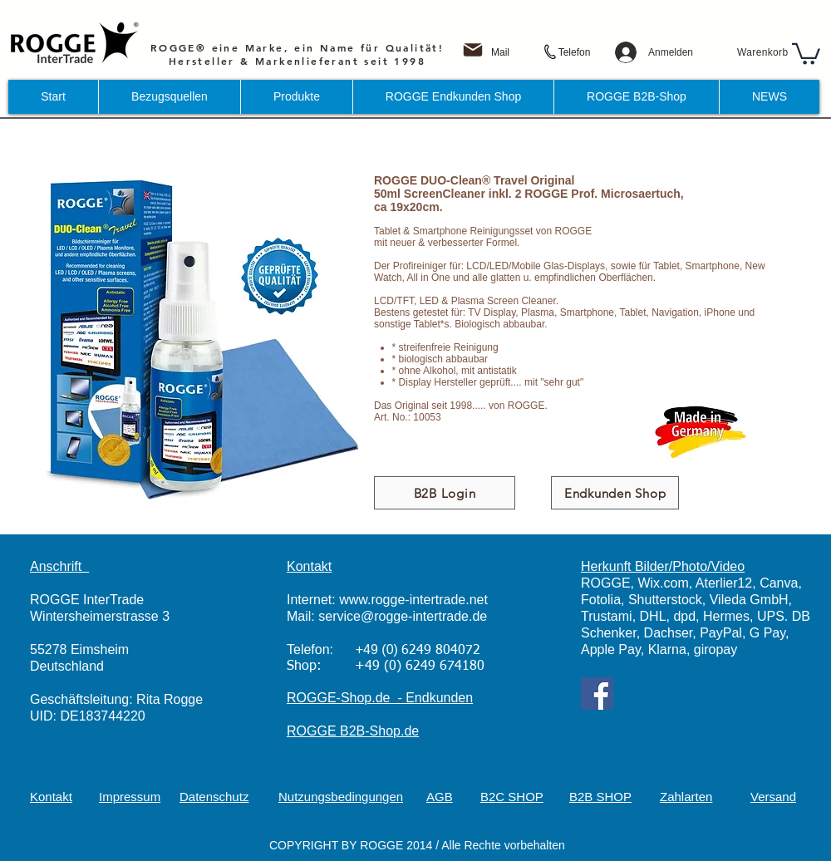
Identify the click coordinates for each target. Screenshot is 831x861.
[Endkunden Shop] (615, 492)
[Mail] (500, 52)
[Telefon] (574, 52)
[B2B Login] (444, 492)
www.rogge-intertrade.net (413, 600)
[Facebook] (597, 693)
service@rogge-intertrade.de (402, 616)
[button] (806, 53)
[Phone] (548, 52)
